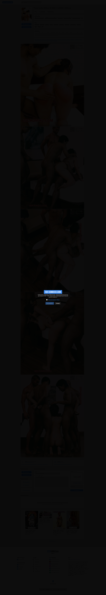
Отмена (58, 303)
